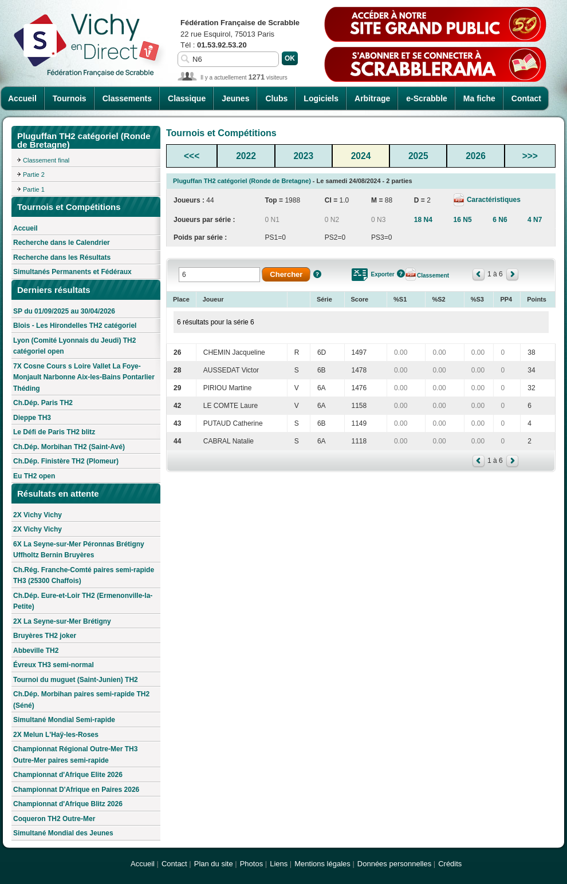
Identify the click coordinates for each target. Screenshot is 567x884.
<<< (191, 156)
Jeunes (235, 98)
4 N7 (534, 220)
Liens (279, 863)
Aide (317, 274)
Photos (251, 863)
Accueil (22, 98)
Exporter (383, 274)
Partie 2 (34, 174)
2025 (418, 156)
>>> (530, 156)
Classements (127, 98)
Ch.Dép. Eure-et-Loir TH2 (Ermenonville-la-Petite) (82, 601)
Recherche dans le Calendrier (61, 243)
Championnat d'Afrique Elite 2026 (68, 775)
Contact (526, 98)
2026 (476, 156)
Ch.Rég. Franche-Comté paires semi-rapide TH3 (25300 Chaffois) (83, 575)
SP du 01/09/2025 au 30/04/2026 (64, 311)
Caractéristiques (493, 200)
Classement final (46, 160)
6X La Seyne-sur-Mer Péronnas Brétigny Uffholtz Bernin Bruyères (78, 550)
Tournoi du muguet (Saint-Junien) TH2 (75, 680)
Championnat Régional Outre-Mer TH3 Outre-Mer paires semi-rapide (75, 754)
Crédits (450, 863)
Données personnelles (394, 863)
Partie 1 (34, 189)
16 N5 (463, 220)
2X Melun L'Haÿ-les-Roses (56, 735)
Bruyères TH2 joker (44, 636)
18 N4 (423, 220)
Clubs (276, 98)
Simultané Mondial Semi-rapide (64, 720)
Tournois (69, 98)
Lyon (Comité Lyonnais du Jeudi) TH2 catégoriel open (74, 346)
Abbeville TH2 (35, 651)
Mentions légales (322, 863)
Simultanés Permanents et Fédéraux (72, 272)
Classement (433, 275)
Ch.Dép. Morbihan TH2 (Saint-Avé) (69, 447)
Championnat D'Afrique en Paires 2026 (76, 790)
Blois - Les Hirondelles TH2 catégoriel (74, 326)
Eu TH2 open (34, 476)
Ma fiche (479, 98)
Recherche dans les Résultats (62, 257)
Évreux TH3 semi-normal (53, 665)
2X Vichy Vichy (37, 515)
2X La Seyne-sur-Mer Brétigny (62, 621)
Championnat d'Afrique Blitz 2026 (68, 804)
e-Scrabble (426, 98)
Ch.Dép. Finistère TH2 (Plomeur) (66, 461)
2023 (303, 156)
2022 (246, 156)
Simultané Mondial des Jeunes (63, 833)
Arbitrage (372, 98)
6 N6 (500, 220)
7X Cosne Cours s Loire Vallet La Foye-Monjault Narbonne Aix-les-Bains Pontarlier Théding (84, 377)
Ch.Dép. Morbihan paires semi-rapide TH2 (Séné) (81, 699)
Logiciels (321, 98)
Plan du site (213, 863)
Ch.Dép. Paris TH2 (43, 403)
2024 (361, 156)
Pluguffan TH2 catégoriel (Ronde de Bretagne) (242, 180)
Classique (187, 98)
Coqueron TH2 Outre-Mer (54, 819)
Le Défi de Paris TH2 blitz (54, 432)
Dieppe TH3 (32, 418)
